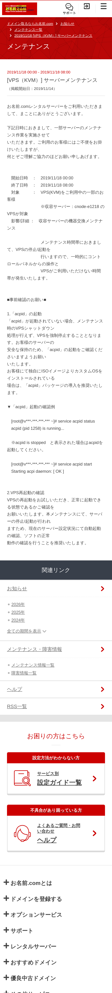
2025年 (18, 612)
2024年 (18, 620)
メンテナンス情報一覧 (32, 665)
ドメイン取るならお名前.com (30, 24)
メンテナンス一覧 (28, 30)
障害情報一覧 (24, 673)
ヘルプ (14, 689)
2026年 (18, 604)
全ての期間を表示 (24, 631)
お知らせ (67, 24)
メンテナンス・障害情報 (34, 649)
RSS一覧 (17, 706)
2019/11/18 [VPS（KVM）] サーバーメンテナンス (53, 36)
